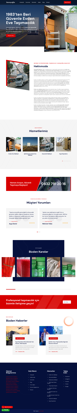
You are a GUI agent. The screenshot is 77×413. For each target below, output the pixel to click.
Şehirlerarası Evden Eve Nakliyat (30, 154)
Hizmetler (34, 2)
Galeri (39, 2)
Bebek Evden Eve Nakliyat (11, 383)
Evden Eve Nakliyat (14, 154)
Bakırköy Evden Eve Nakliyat (11, 379)
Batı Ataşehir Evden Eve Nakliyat (12, 381)
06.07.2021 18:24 (20, 338)
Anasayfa (22, 2)
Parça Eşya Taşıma (52, 385)
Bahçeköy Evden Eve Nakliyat (12, 378)
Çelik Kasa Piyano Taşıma (51, 383)
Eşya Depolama (63, 154)
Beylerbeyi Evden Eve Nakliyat (12, 386)
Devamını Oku (21, 351)
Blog (44, 2)
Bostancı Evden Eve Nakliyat (11, 389)
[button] (10, 276)
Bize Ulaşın (66, 302)
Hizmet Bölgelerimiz (33, 387)
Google (65, 386)
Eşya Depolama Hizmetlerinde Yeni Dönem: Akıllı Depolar (24, 342)
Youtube (66, 381)
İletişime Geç (11, 35)
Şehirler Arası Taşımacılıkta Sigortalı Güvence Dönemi (57, 342)
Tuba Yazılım (41, 411)
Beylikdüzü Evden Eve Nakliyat (12, 387)
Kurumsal (28, 2)
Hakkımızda (31, 377)
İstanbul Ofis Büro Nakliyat (52, 389)
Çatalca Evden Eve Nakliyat (11, 392)
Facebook (66, 376)
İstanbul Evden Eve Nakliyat (11, 376)
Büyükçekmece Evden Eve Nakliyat (13, 390)
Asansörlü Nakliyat (47, 154)
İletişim (48, 2)
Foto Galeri (31, 384)
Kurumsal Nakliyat (52, 377)
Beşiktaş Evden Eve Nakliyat (11, 384)
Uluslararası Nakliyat (52, 379)
